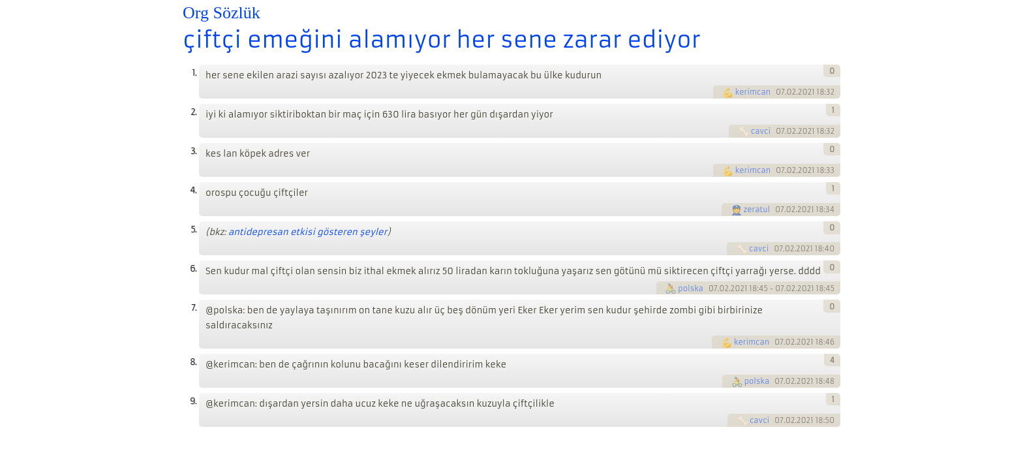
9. (193, 401)
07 (780, 92)
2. (193, 112)
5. (193, 229)
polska (690, 288)
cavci (761, 131)
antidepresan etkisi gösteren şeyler (308, 232)
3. (193, 151)
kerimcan (753, 92)
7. (193, 307)
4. (193, 190)
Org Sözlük (221, 12)
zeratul (757, 209)
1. (194, 72)
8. (193, 362)
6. (193, 268)
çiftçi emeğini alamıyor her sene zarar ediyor (442, 40)
